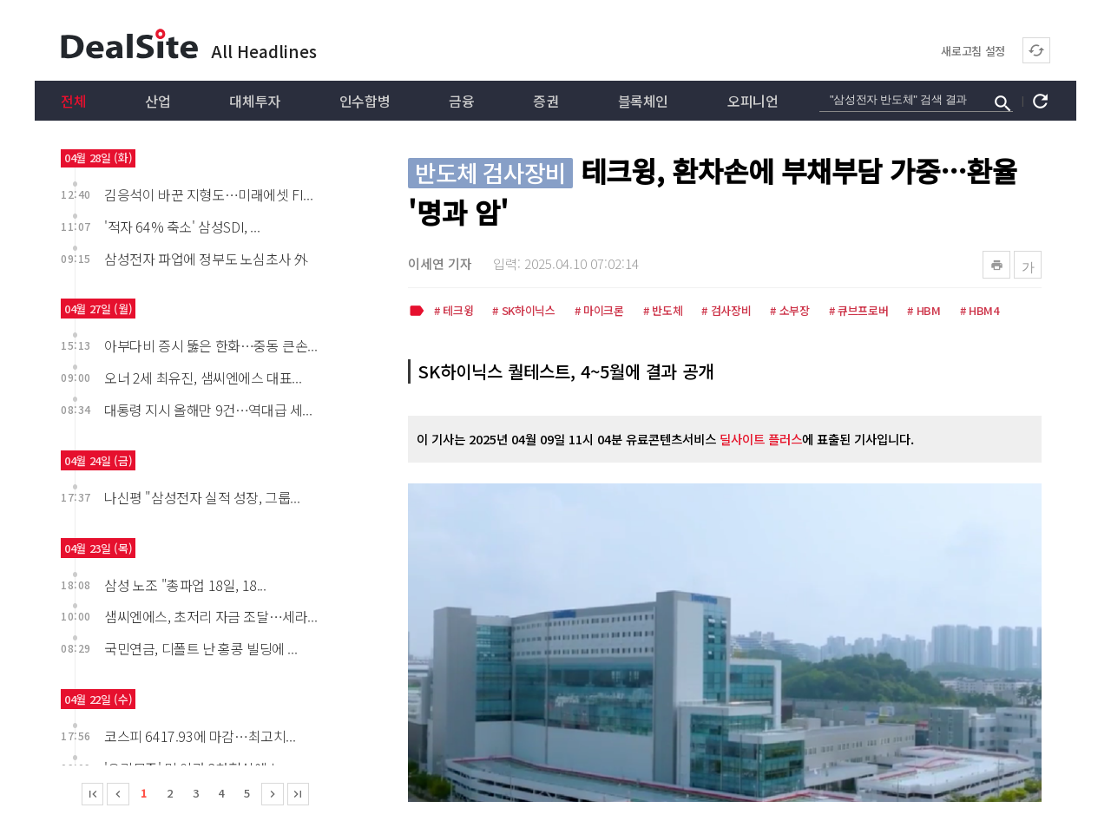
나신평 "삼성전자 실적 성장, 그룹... (201, 497)
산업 (157, 100)
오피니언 (752, 100)
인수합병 (364, 100)
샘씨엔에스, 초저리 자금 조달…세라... (210, 616)
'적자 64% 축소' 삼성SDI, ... (182, 226)
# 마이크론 (599, 312)
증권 (545, 100)
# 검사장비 (726, 312)
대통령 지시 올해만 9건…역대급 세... (208, 410)
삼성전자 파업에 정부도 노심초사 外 (205, 259)
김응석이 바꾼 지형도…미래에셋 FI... (208, 194)
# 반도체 (662, 312)
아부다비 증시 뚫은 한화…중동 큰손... (210, 345)
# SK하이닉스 (523, 312)
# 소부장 (789, 312)
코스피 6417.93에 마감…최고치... (199, 736)
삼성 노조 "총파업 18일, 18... (185, 585)
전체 (73, 100)
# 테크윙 (453, 312)
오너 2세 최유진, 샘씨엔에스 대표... (202, 377)
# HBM (923, 312)
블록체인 (643, 100)
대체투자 (254, 100)
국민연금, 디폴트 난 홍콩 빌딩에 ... (200, 648)
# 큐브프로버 (859, 312)
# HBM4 (979, 312)
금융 (461, 100)
